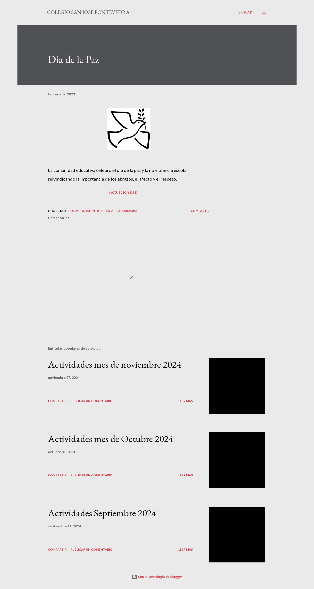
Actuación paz (123, 192)
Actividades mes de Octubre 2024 (110, 438)
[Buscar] (245, 12)
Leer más (185, 401)
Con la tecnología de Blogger (157, 577)
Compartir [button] (200, 211)
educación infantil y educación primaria (102, 211)
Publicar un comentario (91, 401)
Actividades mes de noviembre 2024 (114, 364)
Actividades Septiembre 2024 (102, 513)
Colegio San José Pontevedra (88, 12)
